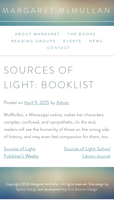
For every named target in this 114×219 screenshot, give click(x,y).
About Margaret (37, 34)
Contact (58, 47)
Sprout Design (26, 189)
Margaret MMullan (57, 10)
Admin (62, 102)
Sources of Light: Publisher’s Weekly (21, 152)
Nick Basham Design (82, 189)
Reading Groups (33, 41)
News (96, 41)
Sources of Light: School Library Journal (87, 152)
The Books (82, 34)
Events (72, 41)
